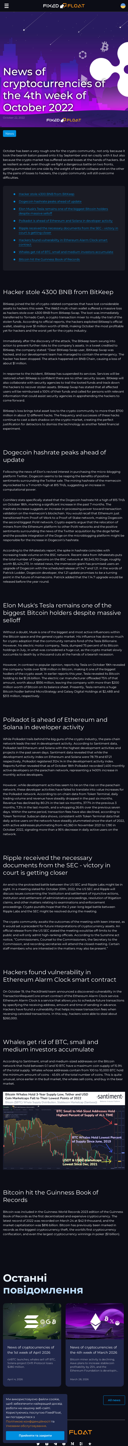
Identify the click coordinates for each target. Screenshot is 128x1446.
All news (114, 1400)
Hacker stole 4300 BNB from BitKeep (46, 194)
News (9, 133)
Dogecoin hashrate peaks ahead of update (50, 201)
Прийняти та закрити (35, 1435)
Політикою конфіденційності (28, 1421)
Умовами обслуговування (26, 1426)
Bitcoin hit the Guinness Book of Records (49, 259)
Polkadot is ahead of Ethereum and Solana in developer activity (66, 221)
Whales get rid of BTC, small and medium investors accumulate (66, 252)
